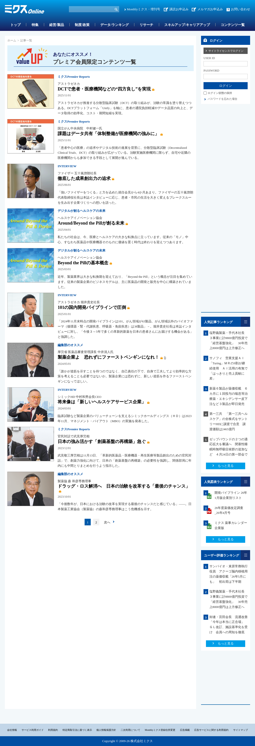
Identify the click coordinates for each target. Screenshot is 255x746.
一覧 (245, 322)
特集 (35, 25)
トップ (15, 25)
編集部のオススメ (70, 345)
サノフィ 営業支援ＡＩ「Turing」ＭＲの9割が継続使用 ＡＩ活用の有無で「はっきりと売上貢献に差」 (228, 368)
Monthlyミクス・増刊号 (143, 9)
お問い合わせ (240, 9)
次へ (107, 522)
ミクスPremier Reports (74, 76)
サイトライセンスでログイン (225, 50)
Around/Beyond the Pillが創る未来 (91, 223)
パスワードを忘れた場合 (222, 98)
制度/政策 (82, 25)
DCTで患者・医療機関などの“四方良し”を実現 (104, 89)
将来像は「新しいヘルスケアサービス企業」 (102, 401)
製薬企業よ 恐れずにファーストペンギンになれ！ (108, 357)
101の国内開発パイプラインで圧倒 (92, 307)
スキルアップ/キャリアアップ (187, 25)
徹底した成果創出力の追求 (84, 178)
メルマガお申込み (210, 9)
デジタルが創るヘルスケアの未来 (81, 211)
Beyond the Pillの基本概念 (83, 262)
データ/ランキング (114, 25)
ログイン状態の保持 (220, 92)
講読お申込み (179, 9)
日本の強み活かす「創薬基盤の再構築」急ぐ (102, 441)
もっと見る (226, 466)
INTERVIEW (67, 166)
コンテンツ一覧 (233, 25)
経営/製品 (56, 25)
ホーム (11, 40)
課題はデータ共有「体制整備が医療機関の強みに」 (108, 133)
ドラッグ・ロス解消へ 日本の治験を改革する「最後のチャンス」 (124, 486)
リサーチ (146, 25)
